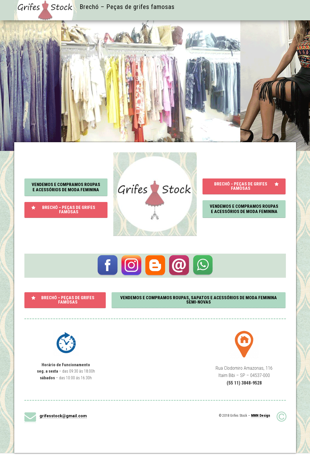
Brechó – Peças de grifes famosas (127, 6)
